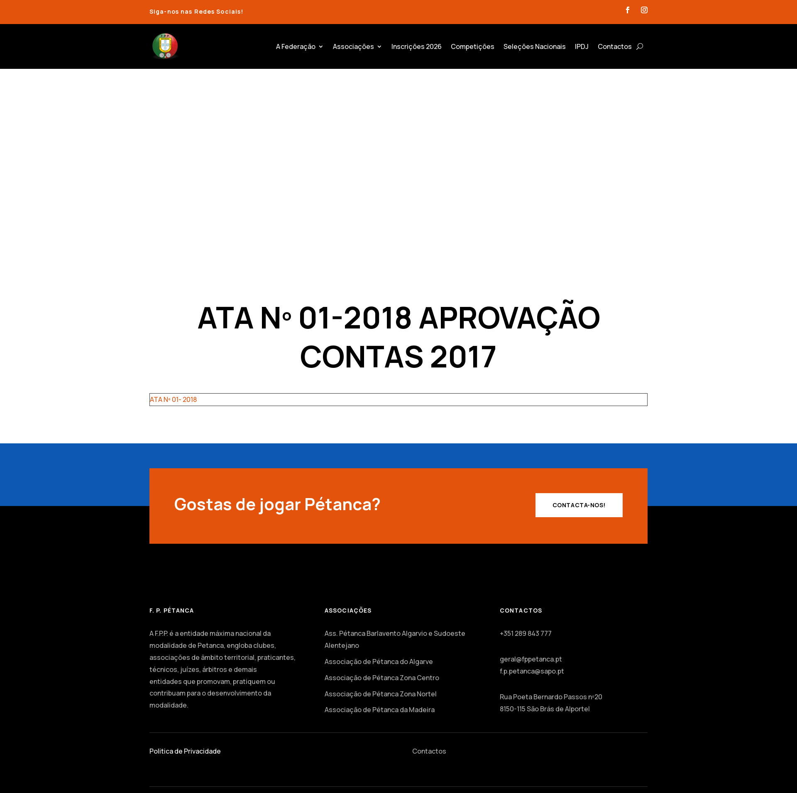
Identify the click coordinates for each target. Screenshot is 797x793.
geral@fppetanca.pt (531, 659)
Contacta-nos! (579, 505)
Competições (472, 46)
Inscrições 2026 (416, 46)
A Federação (295, 46)
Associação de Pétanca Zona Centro (382, 677)
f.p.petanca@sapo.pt (532, 671)
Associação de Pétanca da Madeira (380, 709)
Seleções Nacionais (535, 46)
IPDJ (582, 46)
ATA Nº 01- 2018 (173, 399)
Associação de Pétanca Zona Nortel (381, 693)
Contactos (615, 46)
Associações (353, 46)
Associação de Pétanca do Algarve (379, 661)
